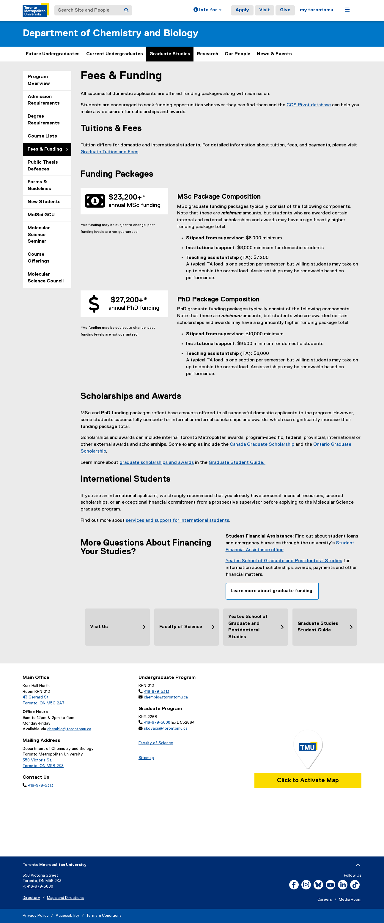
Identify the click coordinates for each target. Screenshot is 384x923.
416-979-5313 (40, 785)
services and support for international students (177, 520)
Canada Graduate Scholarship (262, 444)
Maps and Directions (65, 898)
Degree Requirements (44, 120)
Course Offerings (39, 258)
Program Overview (39, 80)
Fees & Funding (45, 149)
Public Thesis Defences (43, 166)
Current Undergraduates (114, 54)
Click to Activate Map (308, 780)
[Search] (126, 10)
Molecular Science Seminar (39, 235)
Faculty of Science (156, 743)
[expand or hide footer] (358, 865)
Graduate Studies (169, 54)
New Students (44, 202)
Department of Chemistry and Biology (110, 33)
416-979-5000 (157, 722)
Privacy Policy (36, 916)
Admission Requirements (44, 100)
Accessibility (67, 916)
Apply (242, 10)
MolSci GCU (41, 215)
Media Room (350, 900)
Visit (264, 10)
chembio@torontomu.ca (69, 729)
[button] (207, 10)
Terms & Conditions (104, 916)
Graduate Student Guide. (237, 462)
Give (285, 10)
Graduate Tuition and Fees (109, 152)
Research (207, 54)
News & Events (274, 54)
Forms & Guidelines (39, 185)
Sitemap (146, 758)
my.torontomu (316, 10)
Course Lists (42, 136)
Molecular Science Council (46, 278)
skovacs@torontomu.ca (166, 728)
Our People (237, 54)
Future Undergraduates (53, 54)
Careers (324, 900)
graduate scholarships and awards (156, 462)
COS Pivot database (309, 105)
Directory (31, 898)
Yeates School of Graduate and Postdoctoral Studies (284, 561)
